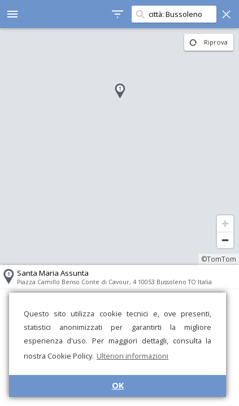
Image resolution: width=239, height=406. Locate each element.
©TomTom (218, 259)
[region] (119, 146)
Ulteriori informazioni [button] (132, 356)
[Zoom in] (225, 223)
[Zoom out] (225, 240)
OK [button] (118, 385)
